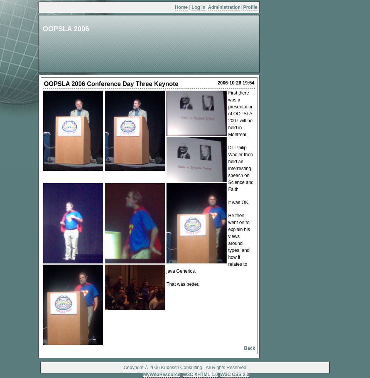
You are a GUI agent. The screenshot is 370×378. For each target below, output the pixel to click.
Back (249, 348)
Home (181, 7)
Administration (224, 7)
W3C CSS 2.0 (234, 374)
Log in (198, 7)
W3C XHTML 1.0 (200, 374)
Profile (250, 7)
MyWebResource (161, 374)
